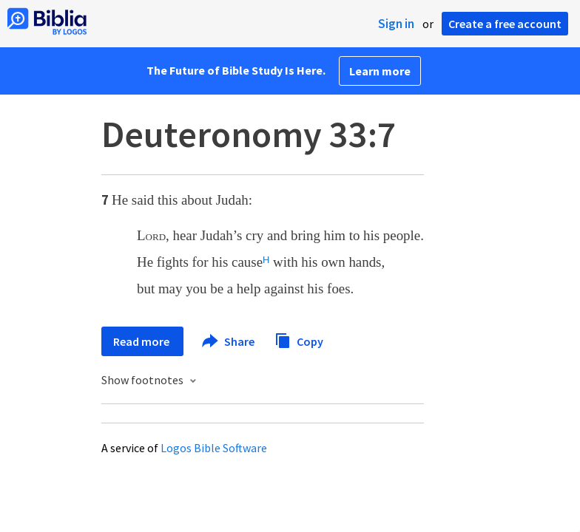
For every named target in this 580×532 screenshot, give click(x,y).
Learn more (380, 71)
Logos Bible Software (214, 447)
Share (229, 341)
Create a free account (505, 23)
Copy (298, 339)
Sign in (396, 24)
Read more (142, 341)
